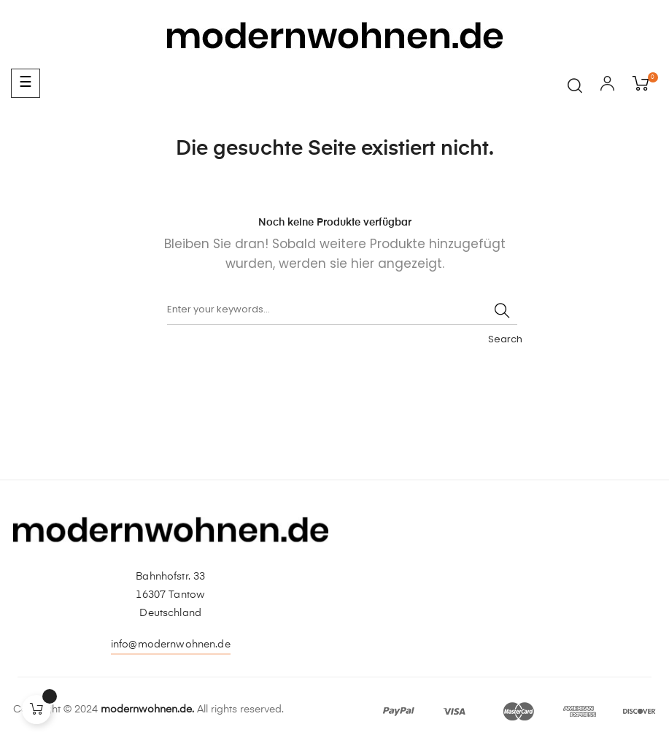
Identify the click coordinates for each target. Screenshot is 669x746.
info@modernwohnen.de (171, 644)
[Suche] (342, 310)
